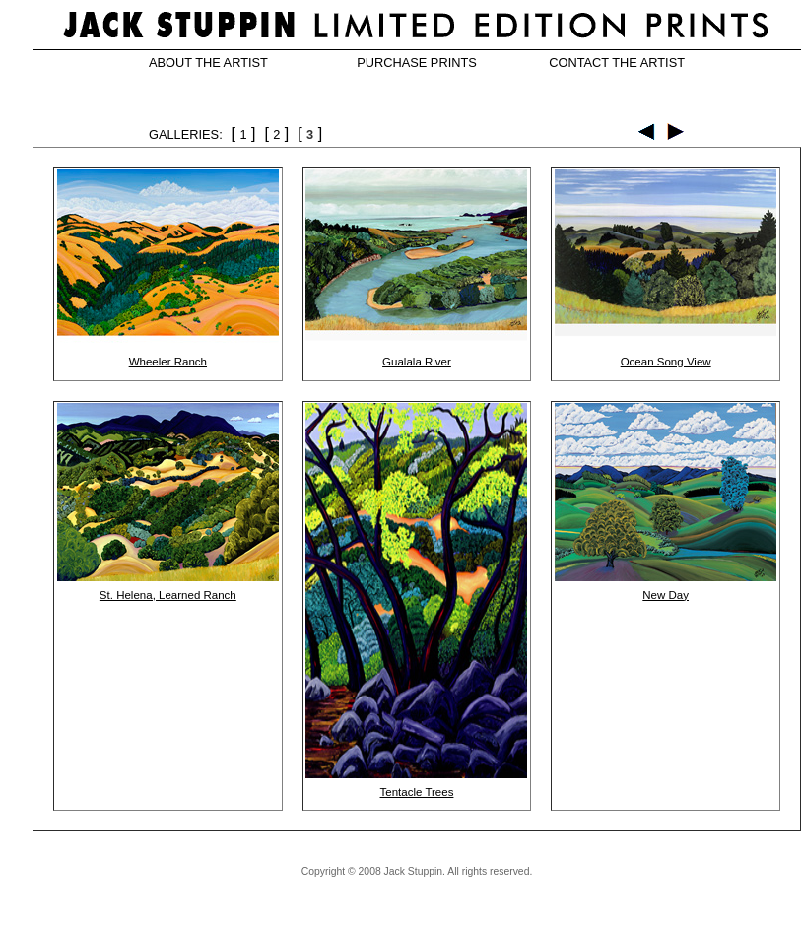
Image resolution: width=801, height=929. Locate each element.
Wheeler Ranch (168, 361)
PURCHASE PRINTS (417, 62)
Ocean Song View (666, 361)
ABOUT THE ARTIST (208, 62)
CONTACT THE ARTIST (617, 62)
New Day (665, 595)
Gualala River (416, 361)
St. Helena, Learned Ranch (168, 595)
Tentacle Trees (417, 792)
